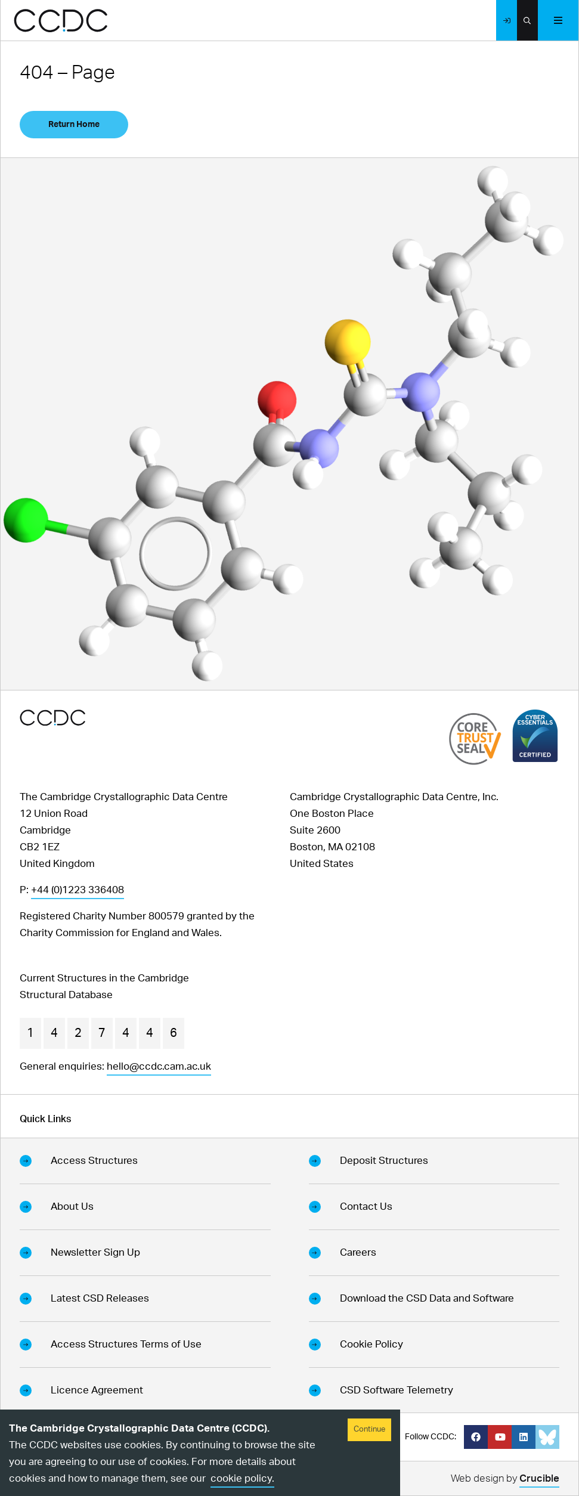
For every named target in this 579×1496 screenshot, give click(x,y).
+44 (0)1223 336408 (77, 890)
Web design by (505, 1480)
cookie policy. (242, 1478)
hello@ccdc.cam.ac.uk (159, 1066)
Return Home (74, 124)
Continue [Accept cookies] (369, 1429)
